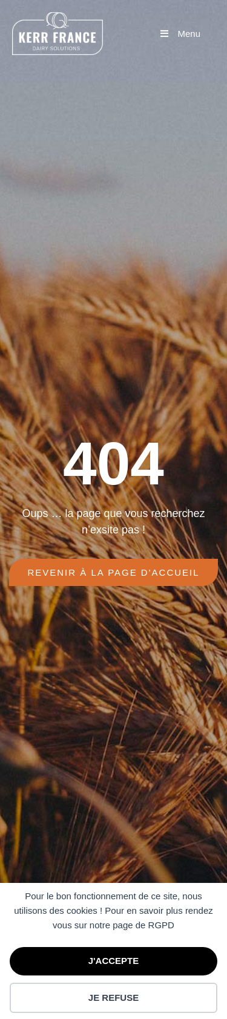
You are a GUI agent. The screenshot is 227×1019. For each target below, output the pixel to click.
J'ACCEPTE (113, 961)
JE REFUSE (113, 997)
